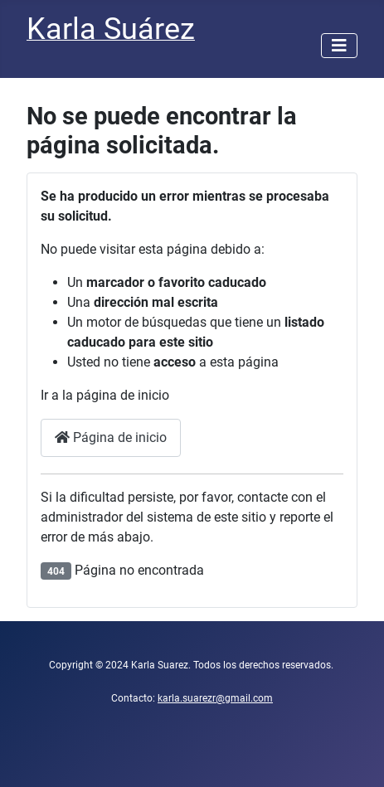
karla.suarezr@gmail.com (215, 698)
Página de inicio (111, 437)
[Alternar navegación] (339, 45)
